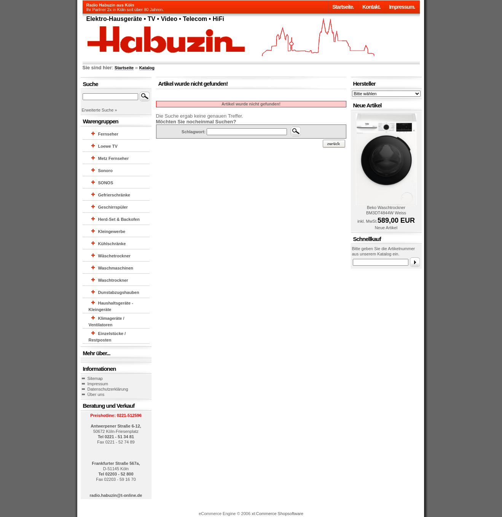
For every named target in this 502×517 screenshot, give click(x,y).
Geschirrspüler (113, 207)
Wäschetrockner (114, 256)
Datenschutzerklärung (108, 389)
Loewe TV (108, 146)
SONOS (105, 182)
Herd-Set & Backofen (119, 219)
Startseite (124, 67)
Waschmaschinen (116, 268)
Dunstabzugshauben (118, 292)
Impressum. (402, 7)
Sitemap (95, 378)
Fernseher (108, 134)
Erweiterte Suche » (99, 110)
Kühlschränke (112, 243)
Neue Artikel (386, 227)
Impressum (98, 383)
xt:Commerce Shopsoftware (277, 513)
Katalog (147, 67)
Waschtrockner (113, 280)
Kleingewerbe (112, 231)
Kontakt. (371, 7)
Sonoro (105, 170)
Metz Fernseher (113, 158)
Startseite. (343, 7)
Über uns (96, 394)
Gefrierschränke (114, 195)
